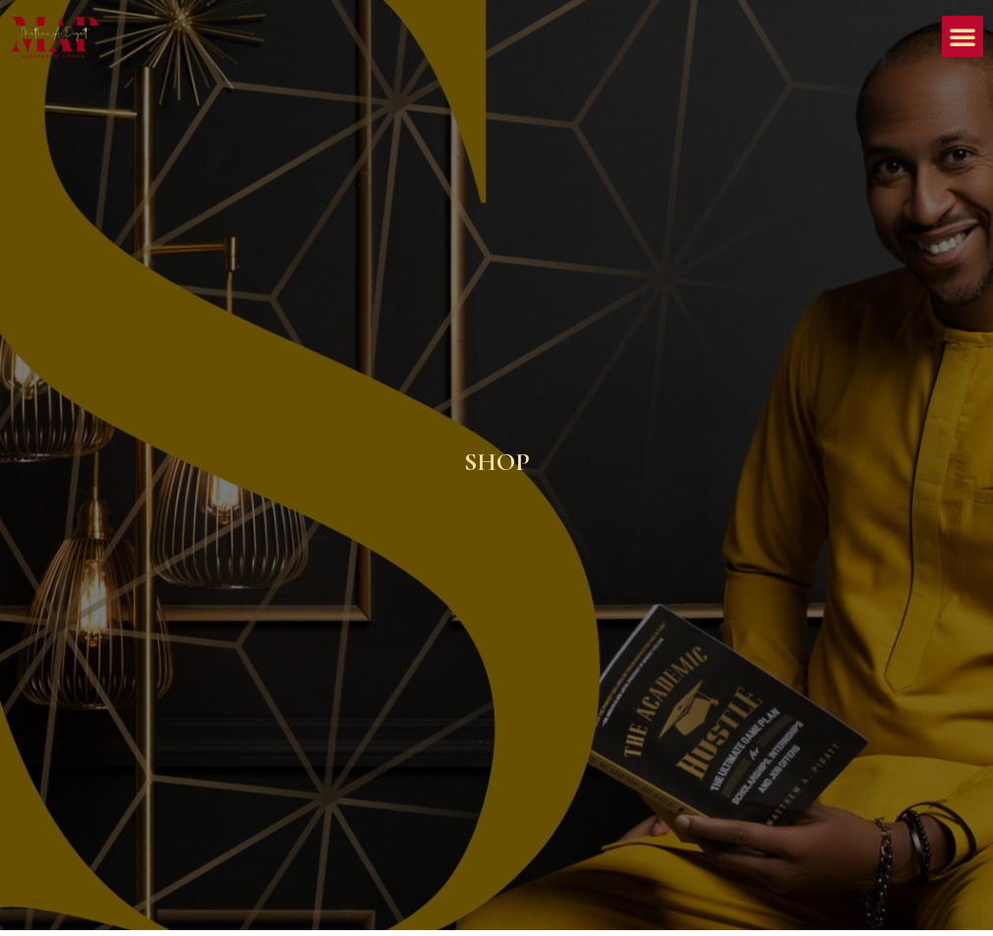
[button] (962, 36)
